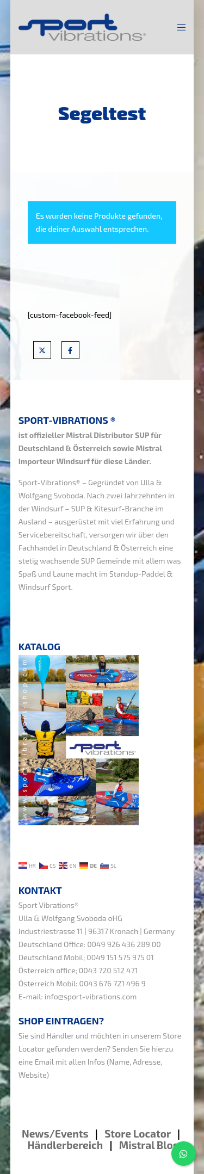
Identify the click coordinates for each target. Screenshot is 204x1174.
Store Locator (138, 1133)
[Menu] (178, 27)
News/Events (55, 1133)
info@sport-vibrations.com (91, 996)
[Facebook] (70, 350)
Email (44, 1061)
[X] (42, 350)
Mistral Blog (149, 1145)
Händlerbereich (65, 1145)
